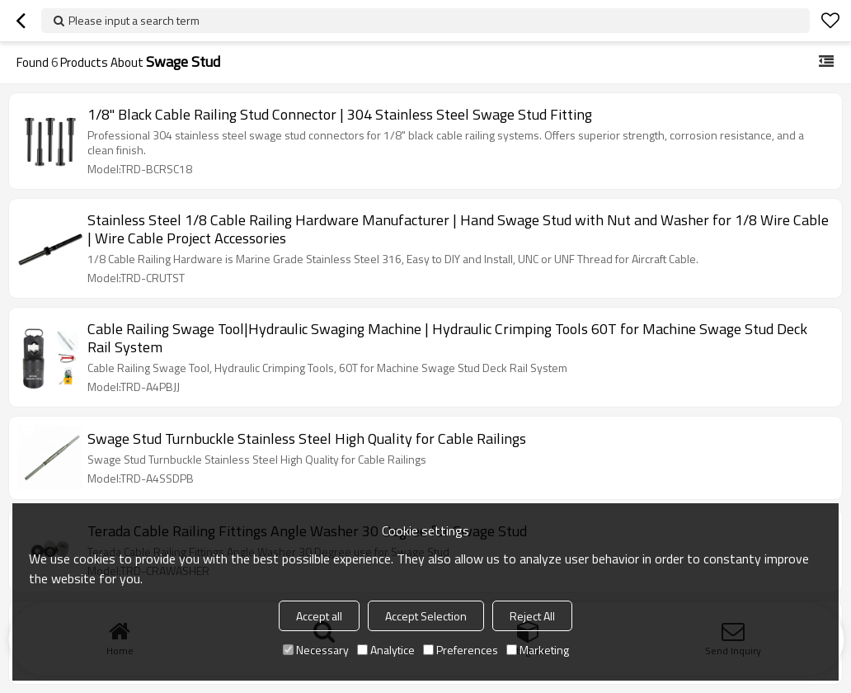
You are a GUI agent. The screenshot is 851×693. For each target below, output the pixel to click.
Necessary (316, 649)
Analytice (386, 649)
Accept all (319, 616)
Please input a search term (134, 20)
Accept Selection (426, 616)
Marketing (537, 649)
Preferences (460, 649)
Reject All (532, 616)
